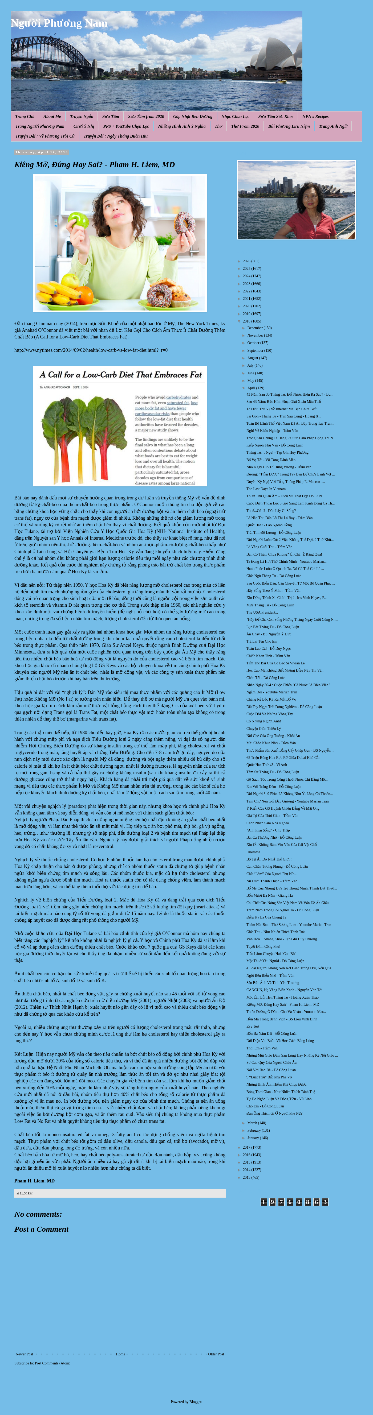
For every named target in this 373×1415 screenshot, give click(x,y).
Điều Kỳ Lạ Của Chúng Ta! (266, 917)
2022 (247, 291)
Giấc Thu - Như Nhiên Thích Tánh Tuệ (275, 932)
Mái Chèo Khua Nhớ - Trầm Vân (271, 743)
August (253, 358)
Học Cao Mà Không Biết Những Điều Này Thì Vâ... (285, 670)
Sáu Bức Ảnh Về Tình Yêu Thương (272, 983)
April (251, 388)
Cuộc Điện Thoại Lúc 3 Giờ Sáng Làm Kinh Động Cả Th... (290, 503)
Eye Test (252, 1026)
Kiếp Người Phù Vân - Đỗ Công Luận (274, 445)
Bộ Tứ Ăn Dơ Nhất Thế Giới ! (269, 859)
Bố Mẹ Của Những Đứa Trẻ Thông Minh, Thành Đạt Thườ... (291, 888)
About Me (52, 116)
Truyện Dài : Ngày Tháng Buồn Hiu (116, 136)
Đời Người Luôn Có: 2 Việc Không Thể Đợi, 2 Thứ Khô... (290, 540)
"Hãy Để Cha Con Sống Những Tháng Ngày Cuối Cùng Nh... (292, 620)
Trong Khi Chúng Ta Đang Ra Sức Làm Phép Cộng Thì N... (291, 438)
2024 (247, 276)
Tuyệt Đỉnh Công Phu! (263, 947)
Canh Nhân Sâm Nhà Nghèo (267, 823)
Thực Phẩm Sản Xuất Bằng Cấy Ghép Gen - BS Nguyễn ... (290, 750)
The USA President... (262, 612)
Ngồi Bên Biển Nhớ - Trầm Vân (270, 976)
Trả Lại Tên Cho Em (261, 641)
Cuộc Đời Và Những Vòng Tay (269, 714)
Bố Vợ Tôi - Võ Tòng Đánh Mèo (270, 460)
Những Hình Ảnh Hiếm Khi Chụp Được (276, 1084)
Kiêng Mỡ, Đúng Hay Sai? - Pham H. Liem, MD (282, 1005)
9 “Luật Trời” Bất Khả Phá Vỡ (269, 1077)
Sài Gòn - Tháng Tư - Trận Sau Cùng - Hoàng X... (283, 416)
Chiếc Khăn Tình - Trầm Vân (268, 656)
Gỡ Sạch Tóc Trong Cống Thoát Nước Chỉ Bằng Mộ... (287, 779)
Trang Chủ (24, 116)
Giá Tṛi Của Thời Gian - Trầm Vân (272, 816)
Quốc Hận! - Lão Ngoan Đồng (269, 525)
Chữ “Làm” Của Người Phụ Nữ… (271, 874)
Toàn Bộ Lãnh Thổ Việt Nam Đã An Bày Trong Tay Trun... (290, 423)
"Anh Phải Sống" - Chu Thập (268, 830)
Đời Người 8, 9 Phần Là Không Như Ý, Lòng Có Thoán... (289, 794)
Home (120, 1354)
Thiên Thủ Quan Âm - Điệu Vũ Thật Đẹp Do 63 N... (285, 496)
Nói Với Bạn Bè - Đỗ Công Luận (271, 1070)
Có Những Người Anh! (263, 721)
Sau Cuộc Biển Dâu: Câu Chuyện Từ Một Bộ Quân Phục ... (290, 583)
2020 (247, 306)
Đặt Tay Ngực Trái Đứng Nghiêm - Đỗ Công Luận (284, 707)
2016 (247, 1155)
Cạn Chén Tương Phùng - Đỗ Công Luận (277, 866)
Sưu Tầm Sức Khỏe (276, 116)
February (254, 1130)
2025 (247, 269)
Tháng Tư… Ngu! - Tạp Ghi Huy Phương (277, 452)
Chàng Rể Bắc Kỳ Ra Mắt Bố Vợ (271, 699)
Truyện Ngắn (82, 116)
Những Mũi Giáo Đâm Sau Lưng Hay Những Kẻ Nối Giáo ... (292, 1055)
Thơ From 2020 (245, 126)
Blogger (195, 1402)
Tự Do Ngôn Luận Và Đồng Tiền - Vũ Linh (278, 1099)
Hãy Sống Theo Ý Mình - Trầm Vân (273, 591)
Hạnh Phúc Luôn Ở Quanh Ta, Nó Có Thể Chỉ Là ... (285, 569)
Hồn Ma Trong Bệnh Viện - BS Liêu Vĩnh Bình (281, 1019)
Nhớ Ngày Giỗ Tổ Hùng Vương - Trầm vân (278, 467)
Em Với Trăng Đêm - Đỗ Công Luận (273, 787)
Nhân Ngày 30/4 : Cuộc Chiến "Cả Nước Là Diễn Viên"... (289, 685)
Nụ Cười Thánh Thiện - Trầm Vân (271, 881)
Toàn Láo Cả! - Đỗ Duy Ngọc (268, 649)
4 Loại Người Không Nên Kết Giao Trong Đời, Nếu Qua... (290, 968)
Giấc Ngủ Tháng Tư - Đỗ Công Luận (274, 576)
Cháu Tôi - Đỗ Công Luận (266, 678)
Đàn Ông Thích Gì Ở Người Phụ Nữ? (274, 1113)
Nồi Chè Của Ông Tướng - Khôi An (273, 736)
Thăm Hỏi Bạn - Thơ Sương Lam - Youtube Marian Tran (288, 925)
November (255, 335)
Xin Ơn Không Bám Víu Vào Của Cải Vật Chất (281, 845)
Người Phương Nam (59, 23)
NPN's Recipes (315, 116)
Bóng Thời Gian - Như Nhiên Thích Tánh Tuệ (280, 1092)
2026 (247, 261)
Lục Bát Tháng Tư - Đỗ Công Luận (272, 627)
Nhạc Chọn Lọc (235, 116)
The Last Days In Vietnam (266, 489)
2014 (247, 1170)
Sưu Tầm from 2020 (146, 116)
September (255, 351)
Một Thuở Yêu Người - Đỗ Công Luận (275, 961)
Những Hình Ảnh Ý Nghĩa (181, 126)
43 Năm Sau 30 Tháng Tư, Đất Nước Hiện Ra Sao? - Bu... (289, 394)
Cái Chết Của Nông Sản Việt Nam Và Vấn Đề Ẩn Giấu (287, 903)
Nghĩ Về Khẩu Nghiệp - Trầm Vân (272, 431)
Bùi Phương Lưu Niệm (289, 126)
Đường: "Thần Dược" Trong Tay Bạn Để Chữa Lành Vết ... (290, 474)
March (252, 1123)
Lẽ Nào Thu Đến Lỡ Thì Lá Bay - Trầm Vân (279, 518)
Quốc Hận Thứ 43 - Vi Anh (266, 765)
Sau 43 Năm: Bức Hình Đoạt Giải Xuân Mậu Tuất (283, 402)
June (251, 373)
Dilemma (253, 852)
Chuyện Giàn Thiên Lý (263, 729)
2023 (247, 284)
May (251, 381)
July (250, 365)
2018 (247, 321)
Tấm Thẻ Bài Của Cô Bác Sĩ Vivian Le (275, 663)
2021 (247, 299)
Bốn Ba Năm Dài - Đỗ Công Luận (271, 1034)
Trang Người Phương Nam (39, 126)
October (253, 343)
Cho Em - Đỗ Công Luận (265, 1106)
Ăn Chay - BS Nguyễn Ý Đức (268, 634)
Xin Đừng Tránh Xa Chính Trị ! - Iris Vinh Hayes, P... (286, 598)
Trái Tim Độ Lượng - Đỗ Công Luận (273, 533)
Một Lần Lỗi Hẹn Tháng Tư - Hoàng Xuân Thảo (282, 997)
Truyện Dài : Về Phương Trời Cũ (45, 136)
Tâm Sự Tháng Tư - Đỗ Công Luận (272, 772)
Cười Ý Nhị (84, 126)
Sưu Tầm (110, 116)
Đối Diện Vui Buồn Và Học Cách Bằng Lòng (280, 1041)
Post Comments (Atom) (52, 1363)
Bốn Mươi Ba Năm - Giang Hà (269, 895)
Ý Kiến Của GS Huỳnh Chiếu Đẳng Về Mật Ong (282, 808)
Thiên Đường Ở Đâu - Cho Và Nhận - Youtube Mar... (286, 1012)
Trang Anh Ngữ (333, 126)
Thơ (218, 126)
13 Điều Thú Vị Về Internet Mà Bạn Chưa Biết (281, 409)
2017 (247, 1147)
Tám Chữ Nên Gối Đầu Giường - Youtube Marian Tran (287, 801)
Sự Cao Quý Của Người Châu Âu (271, 1063)
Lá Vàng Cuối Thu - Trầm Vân (269, 547)
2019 (247, 314)
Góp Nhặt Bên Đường (193, 116)
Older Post (216, 1354)
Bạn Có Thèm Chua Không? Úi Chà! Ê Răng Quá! (284, 554)
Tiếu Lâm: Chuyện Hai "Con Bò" (271, 954)
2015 (247, 1162)
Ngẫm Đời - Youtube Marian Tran (271, 692)
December (255, 328)
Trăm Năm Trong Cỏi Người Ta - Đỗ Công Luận (282, 910)
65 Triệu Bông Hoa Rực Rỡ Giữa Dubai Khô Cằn (283, 758)
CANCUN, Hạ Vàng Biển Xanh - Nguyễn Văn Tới (284, 990)
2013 (247, 1178)
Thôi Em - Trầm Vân (262, 1048)
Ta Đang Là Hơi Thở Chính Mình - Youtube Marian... (286, 562)
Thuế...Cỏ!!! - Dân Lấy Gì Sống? (271, 511)
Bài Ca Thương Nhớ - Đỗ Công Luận (274, 837)
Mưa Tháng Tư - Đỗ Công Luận (270, 605)
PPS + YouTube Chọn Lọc (126, 126)
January (253, 1138)
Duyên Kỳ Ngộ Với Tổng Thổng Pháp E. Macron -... (285, 482)
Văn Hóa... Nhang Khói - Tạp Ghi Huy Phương (281, 939)
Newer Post (24, 1354)
